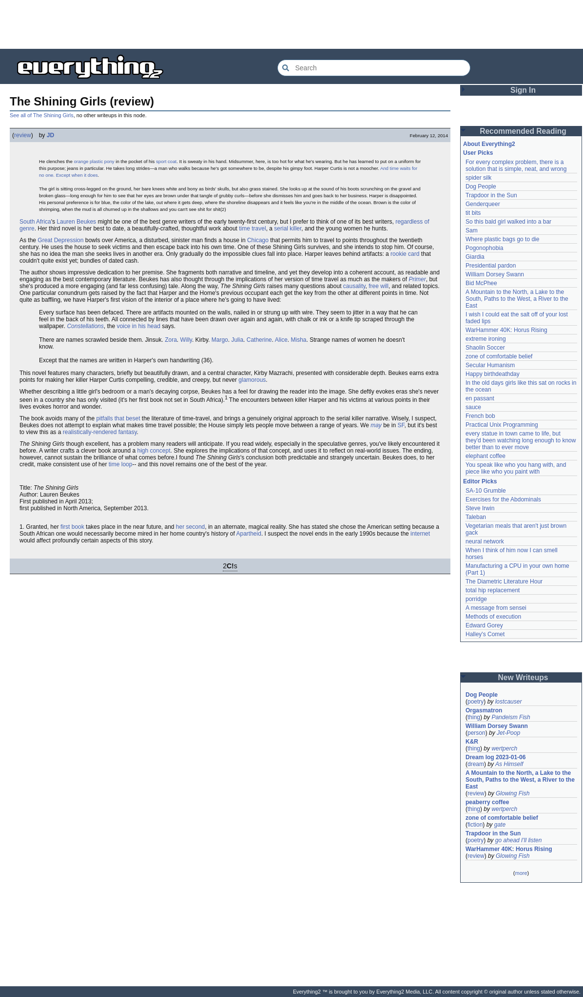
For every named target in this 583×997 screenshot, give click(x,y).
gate (499, 824)
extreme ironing (486, 338)
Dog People (481, 186)
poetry (475, 701)
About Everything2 (489, 144)
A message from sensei (496, 607)
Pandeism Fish (510, 717)
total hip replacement (493, 590)
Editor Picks (480, 481)
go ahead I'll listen (518, 840)
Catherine (259, 339)
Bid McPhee (481, 283)
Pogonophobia (484, 248)
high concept (153, 450)
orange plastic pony (94, 161)
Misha (299, 339)
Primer (417, 279)
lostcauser (508, 701)
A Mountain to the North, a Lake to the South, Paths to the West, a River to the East (518, 299)
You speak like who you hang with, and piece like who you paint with (517, 468)
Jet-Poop (508, 732)
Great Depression (60, 240)
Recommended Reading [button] (523, 131)
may (376, 425)
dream (475, 764)
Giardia (475, 256)
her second (190, 526)
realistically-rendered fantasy (100, 432)
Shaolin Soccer (485, 347)
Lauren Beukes (76, 221)
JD (50, 135)
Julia (237, 339)
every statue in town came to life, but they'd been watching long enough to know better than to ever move (522, 440)
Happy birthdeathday (493, 374)
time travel (252, 228)
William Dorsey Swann (495, 274)
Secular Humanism (490, 365)
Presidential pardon (491, 265)
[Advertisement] (291, 24)
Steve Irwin (480, 508)
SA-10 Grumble (486, 490)
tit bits (473, 212)
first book (72, 526)
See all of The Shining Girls (42, 115)
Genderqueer (483, 204)
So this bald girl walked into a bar (508, 221)
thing (473, 717)
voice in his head (138, 326)
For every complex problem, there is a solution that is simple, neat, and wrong (516, 165)
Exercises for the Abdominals (503, 499)
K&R (472, 741)
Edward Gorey (484, 625)
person (476, 732)
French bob (480, 416)
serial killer (287, 228)
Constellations (85, 326)
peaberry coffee (487, 802)
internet (420, 533)
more (521, 873)
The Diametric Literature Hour (504, 581)
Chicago (258, 240)
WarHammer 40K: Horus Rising (506, 330)
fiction (475, 824)
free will (379, 286)
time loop (121, 464)
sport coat (166, 161)
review (22, 135)
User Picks (478, 152)
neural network (485, 541)
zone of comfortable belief (499, 356)
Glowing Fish (512, 793)
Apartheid (248, 533)
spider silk (478, 177)
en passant (480, 398)
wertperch (504, 748)
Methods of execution (493, 616)
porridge (476, 599)
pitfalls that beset (118, 418)
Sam (472, 230)
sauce (473, 407)
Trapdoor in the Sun (491, 195)
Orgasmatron (484, 710)
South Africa (35, 221)
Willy (186, 339)
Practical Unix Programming (502, 424)
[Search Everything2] (373, 68)
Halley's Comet (485, 634)
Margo (220, 339)
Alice (281, 339)
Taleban (476, 517)
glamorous (252, 379)
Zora (171, 339)
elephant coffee (485, 456)
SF (401, 425)
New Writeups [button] (523, 677)
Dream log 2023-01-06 (495, 757)
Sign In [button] (523, 90)
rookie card (404, 253)
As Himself (509, 764)
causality (354, 286)
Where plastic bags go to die (502, 239)
